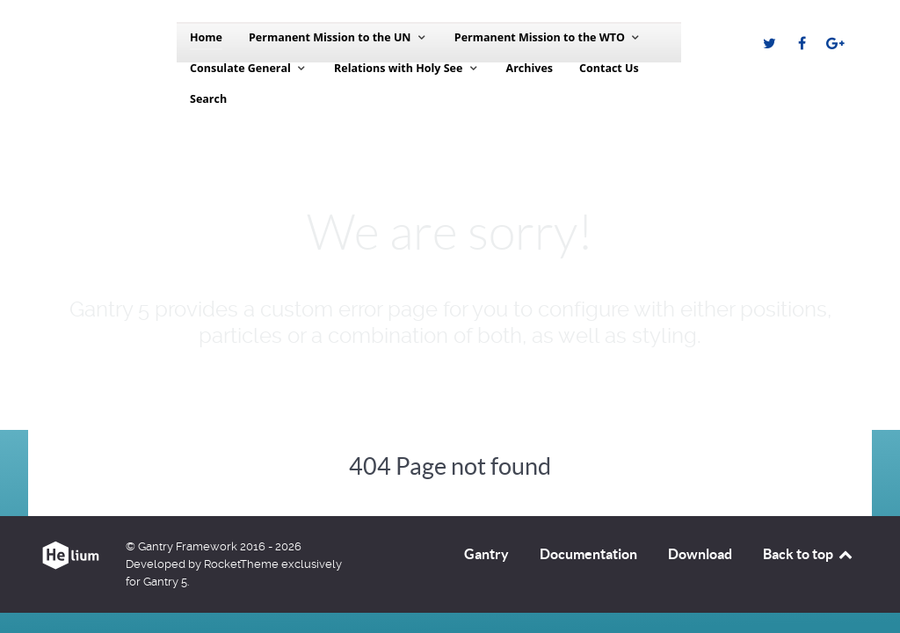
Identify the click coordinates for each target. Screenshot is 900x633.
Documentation (588, 554)
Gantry (486, 554)
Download (700, 554)
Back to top (808, 554)
